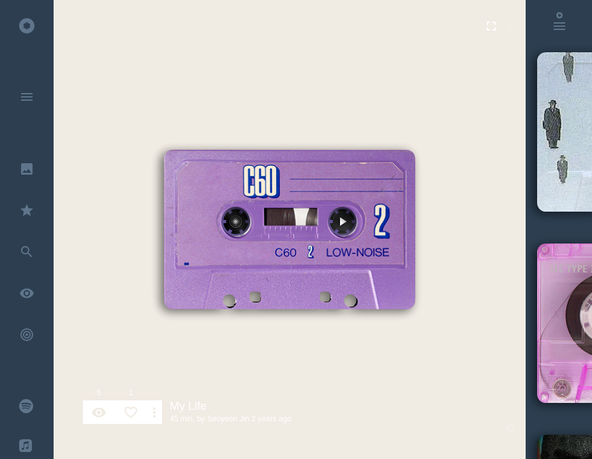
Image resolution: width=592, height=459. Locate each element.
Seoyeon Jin (228, 418)
